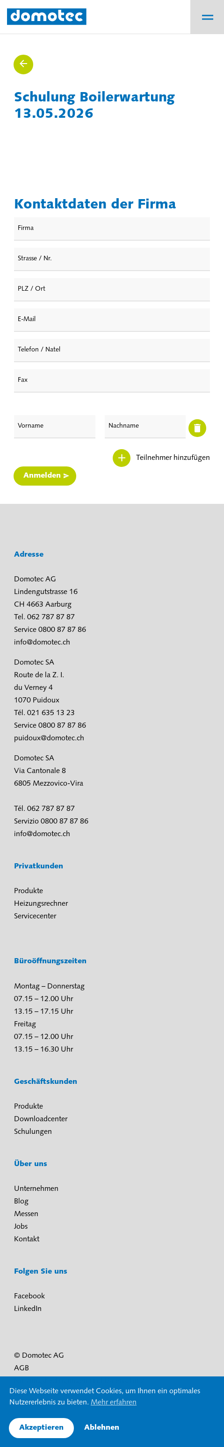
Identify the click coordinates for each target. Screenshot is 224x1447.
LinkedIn (28, 1309)
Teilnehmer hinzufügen (173, 458)
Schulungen (33, 1132)
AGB (21, 1368)
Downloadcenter (40, 1119)
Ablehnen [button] (101, 1428)
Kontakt (26, 1239)
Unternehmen (36, 1189)
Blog (21, 1201)
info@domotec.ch (42, 642)
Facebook (29, 1296)
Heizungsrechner (41, 904)
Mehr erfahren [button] (114, 1402)
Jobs (21, 1227)
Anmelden (42, 476)
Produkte (28, 891)
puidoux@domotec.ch (49, 738)
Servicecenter (35, 916)
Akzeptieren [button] (41, 1428)
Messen (26, 1214)
